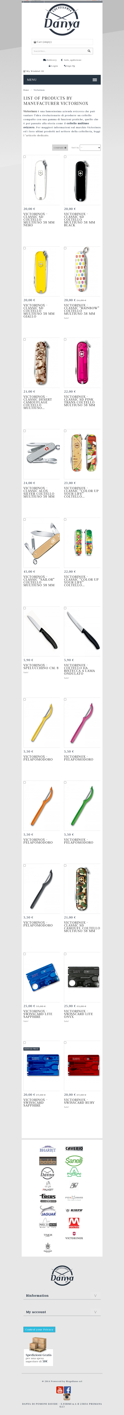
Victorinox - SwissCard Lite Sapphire (37, 1014)
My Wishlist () (35, 71)
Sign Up (70, 65)
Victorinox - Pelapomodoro (38, 758)
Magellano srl (74, 1381)
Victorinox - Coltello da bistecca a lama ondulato (79, 669)
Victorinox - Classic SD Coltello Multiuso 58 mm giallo (39, 311)
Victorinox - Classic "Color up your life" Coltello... (81, 492)
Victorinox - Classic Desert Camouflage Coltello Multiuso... (37, 402)
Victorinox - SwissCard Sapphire (35, 1102)
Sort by (75, 147)
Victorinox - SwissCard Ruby (79, 1101)
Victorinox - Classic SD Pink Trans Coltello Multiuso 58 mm (79, 400)
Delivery (52, 59)
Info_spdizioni (72, 59)
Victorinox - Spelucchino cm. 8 (41, 666)
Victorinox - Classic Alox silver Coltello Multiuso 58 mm (39, 492)
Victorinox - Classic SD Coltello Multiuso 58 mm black (79, 219)
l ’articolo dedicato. (36, 135)
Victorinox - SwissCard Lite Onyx (78, 1014)
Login (54, 65)
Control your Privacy (39, 1329)
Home (26, 90)
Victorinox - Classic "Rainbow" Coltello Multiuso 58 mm (81, 309)
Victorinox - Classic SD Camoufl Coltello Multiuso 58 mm (82, 926)
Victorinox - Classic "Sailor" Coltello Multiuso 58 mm (39, 580)
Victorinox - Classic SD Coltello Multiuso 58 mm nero (39, 219)
